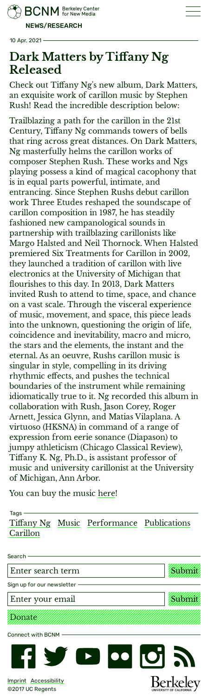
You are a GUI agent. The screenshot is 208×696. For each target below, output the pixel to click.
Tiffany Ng (30, 523)
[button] (193, 11)
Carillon (24, 533)
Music (69, 523)
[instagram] (152, 656)
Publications (167, 523)
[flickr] (120, 656)
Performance (112, 523)
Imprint (16, 680)
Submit (184, 570)
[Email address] (86, 599)
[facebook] (23, 656)
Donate (23, 617)
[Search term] (86, 571)
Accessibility (47, 680)
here (106, 493)
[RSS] (185, 656)
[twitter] (55, 656)
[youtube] (88, 656)
